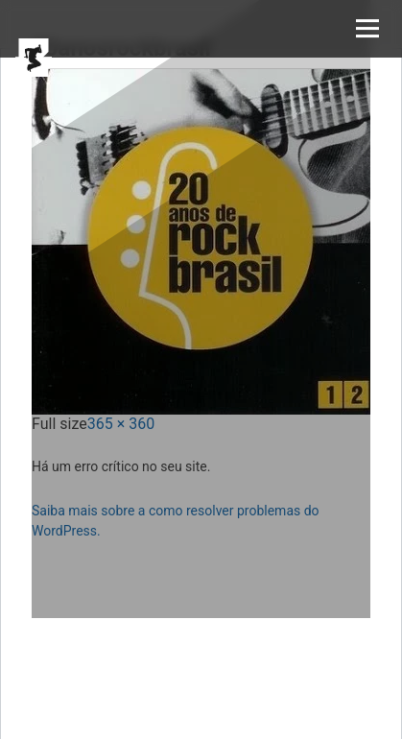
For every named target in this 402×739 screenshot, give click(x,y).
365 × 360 (120, 424)
